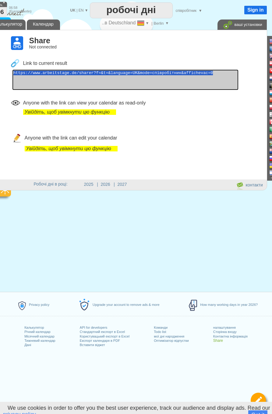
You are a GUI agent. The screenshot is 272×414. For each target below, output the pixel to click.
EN (81, 10)
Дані (27, 345)
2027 (122, 184)
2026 (105, 184)
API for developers (94, 327)
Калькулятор (34, 327)
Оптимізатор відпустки (171, 340)
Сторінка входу (225, 332)
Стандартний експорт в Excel (102, 332)
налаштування (224, 327)
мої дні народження (169, 336)
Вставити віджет (92, 345)
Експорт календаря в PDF (100, 340)
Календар (43, 24)
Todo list (160, 332)
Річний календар (37, 332)
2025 (89, 184)
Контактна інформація (230, 336)
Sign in (255, 9)
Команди (161, 327)
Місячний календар (39, 336)
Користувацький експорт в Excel (104, 336)
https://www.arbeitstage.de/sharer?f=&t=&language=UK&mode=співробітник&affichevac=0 (139, 82)
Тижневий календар (39, 340)
